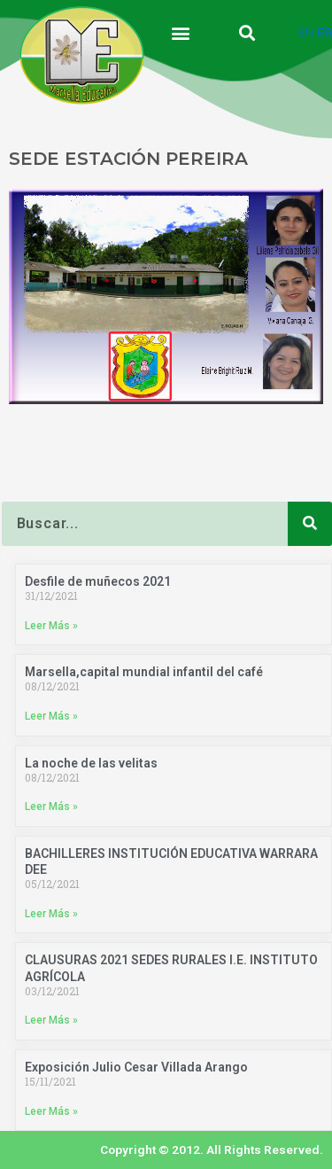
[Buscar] (310, 524)
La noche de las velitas (91, 763)
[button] (181, 32)
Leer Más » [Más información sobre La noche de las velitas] (51, 806)
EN (305, 32)
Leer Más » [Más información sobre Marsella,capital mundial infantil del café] (51, 716)
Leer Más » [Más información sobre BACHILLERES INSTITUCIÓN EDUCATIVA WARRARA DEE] (51, 914)
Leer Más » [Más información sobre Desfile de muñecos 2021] (51, 626)
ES (324, 32)
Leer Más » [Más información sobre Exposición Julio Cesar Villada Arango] (51, 1111)
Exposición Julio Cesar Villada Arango (136, 1067)
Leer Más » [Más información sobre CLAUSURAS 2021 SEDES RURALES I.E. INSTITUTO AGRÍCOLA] (51, 1020)
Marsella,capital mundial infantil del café (144, 672)
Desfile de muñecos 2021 (98, 581)
